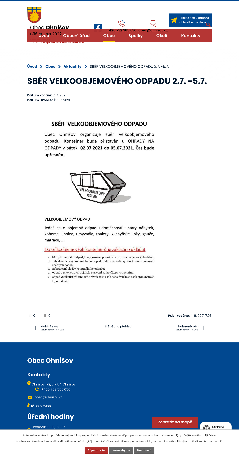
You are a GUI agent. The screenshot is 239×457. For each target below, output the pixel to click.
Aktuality (72, 66)
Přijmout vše (96, 450)
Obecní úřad (76, 36)
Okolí (161, 36)
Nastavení (144, 450)
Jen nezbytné (121, 450)
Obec (109, 36)
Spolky (135, 36)
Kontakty (190, 36)
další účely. (209, 435)
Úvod (44, 36)
